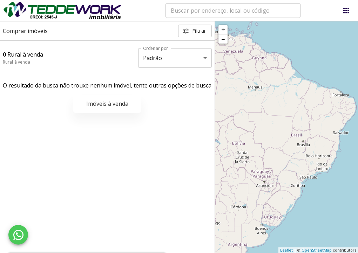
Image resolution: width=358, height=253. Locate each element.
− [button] (223, 39)
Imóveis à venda (107, 104)
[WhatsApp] (18, 235)
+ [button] (223, 29)
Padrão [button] (152, 58)
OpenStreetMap (317, 250)
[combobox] (233, 10)
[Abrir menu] (346, 10)
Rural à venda (16, 62)
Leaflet (286, 250)
